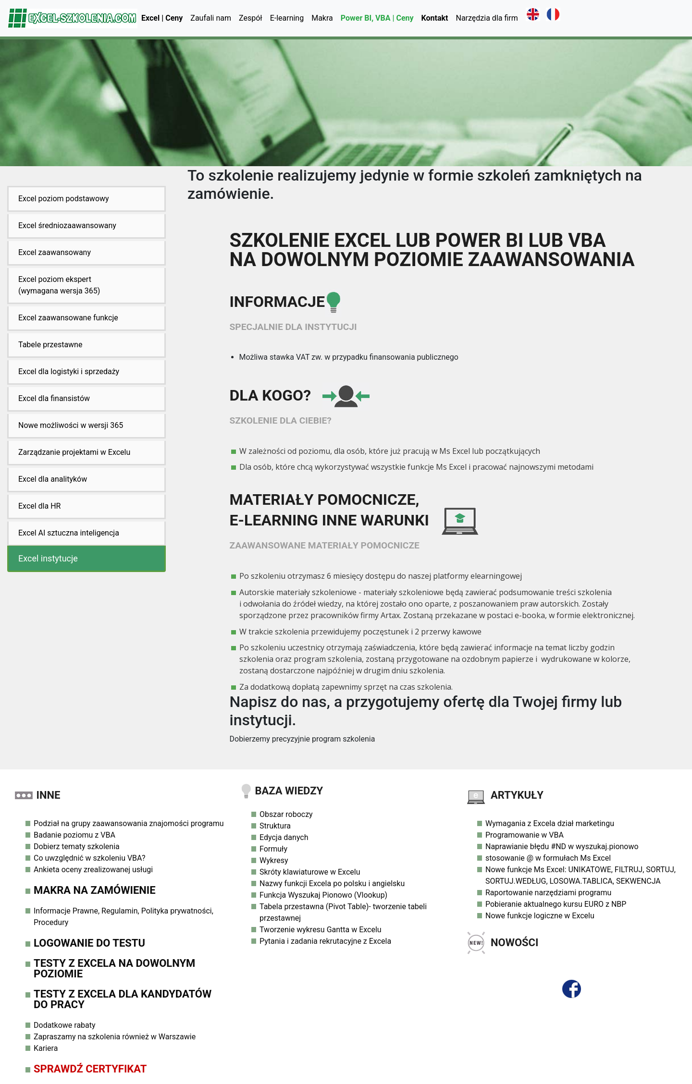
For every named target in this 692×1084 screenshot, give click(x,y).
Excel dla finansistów (54, 398)
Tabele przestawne (50, 344)
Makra (322, 18)
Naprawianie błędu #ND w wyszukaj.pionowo (562, 846)
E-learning (287, 18)
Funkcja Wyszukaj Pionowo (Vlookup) (323, 895)
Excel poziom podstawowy (63, 198)
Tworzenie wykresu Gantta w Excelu (321, 929)
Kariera (46, 1048)
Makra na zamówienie (95, 890)
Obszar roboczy (286, 814)
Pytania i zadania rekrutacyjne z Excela (325, 941)
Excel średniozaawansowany (67, 225)
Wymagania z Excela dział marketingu (549, 823)
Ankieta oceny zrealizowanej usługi (93, 869)
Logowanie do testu (89, 943)
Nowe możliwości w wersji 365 (70, 425)
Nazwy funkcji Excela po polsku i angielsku (332, 883)
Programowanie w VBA (524, 835)
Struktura (275, 825)
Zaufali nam (210, 18)
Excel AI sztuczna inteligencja (68, 532)
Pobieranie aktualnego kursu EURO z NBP (555, 904)
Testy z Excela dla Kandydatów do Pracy (122, 999)
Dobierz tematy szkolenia (77, 846)
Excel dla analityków (52, 479)
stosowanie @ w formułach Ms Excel (548, 858)
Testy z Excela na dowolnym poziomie (114, 968)
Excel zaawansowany (54, 252)
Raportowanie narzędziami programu (548, 892)
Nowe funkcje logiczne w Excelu (539, 915)
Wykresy (274, 860)
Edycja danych (284, 837)
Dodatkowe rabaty (65, 1025)
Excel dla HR (39, 506)
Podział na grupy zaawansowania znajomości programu (129, 823)
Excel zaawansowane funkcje (68, 317)
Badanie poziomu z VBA (74, 835)
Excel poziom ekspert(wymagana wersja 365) (59, 285)
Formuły (273, 848)
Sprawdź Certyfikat (90, 1069)
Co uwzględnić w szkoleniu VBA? (90, 858)
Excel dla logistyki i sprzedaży (68, 371)
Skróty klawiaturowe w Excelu (310, 872)
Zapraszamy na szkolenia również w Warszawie (115, 1036)
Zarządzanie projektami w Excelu (74, 452)
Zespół (250, 18)
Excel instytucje (48, 558)
